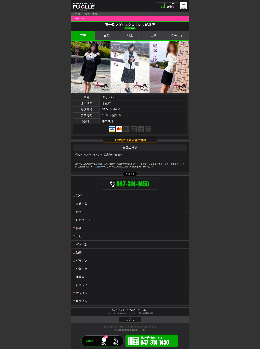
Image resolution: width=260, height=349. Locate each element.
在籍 (106, 35)
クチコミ (177, 35)
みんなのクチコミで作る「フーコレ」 (130, 310)
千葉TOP (79, 18)
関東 (87, 13)
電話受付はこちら (154, 341)
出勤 (153, 35)
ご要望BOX (100, 166)
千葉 (94, 13)
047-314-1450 (111, 109)
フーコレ (77, 13)
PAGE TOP (130, 320)
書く (115, 343)
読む (104, 343)
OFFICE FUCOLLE (132, 330)
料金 (130, 35)
